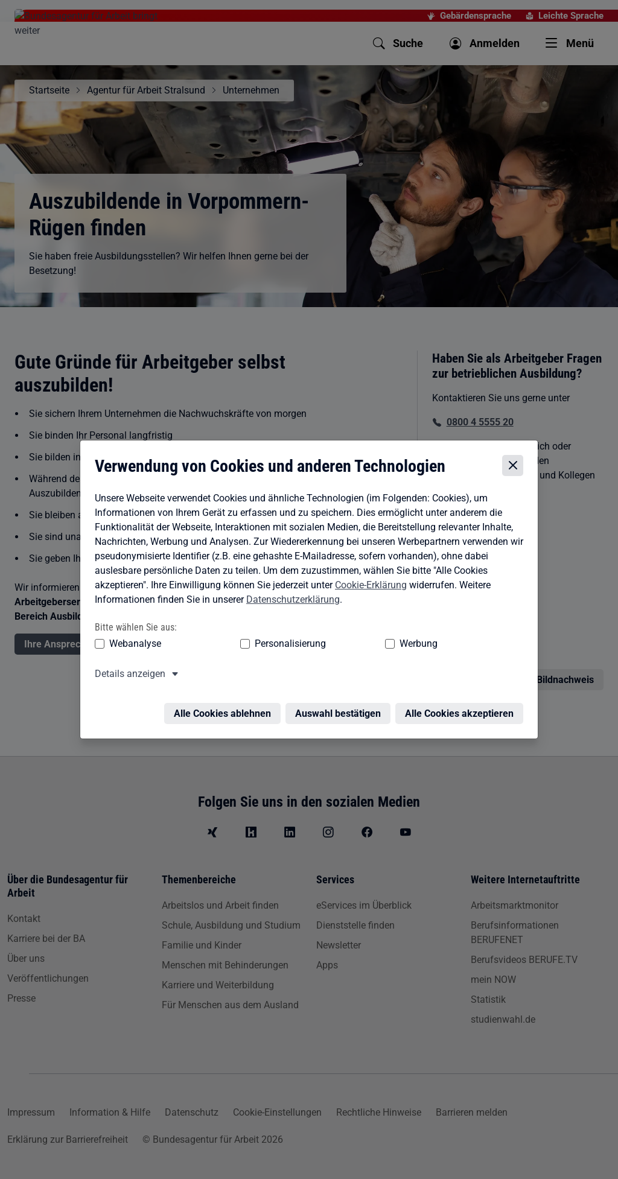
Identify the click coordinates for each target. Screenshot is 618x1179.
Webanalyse (132, 640)
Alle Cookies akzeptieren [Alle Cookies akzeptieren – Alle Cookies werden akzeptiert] (462, 703)
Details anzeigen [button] (127, 670)
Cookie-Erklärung (368, 582)
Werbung (347, 640)
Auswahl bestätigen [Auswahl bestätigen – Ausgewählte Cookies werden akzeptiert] (341, 703)
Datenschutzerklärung (290, 596)
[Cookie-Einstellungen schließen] (515, 463)
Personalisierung (252, 640)
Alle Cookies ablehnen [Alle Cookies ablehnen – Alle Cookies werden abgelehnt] (225, 703)
